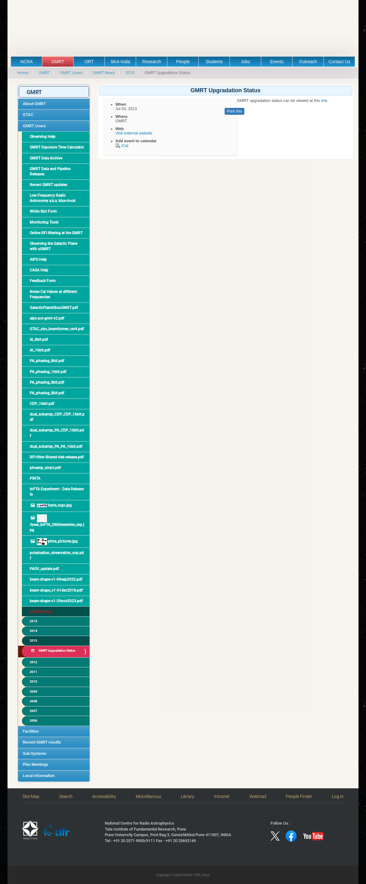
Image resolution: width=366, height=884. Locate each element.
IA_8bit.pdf (39, 339)
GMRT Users (71, 72)
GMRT (44, 72)
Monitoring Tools (44, 222)
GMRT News (104, 72)
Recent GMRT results (42, 742)
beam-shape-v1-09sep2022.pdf (56, 579)
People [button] (183, 61)
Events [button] (276, 61)
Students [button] (214, 61)
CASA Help (39, 270)
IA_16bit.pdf (40, 350)
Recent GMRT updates (48, 185)
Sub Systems (34, 753)
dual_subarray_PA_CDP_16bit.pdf (57, 433)
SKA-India (120, 61)
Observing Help (42, 136)
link (323, 101)
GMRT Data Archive (46, 158)
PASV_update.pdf (44, 569)
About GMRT (34, 103)
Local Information (38, 775)
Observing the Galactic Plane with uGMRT (53, 246)
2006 (33, 720)
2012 (33, 662)
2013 (129, 72)
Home (23, 72)
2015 (33, 621)
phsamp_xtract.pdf (45, 468)
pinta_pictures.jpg (57, 541)
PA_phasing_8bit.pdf (47, 361)
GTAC (28, 114)
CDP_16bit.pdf (42, 404)
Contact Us (339, 61)
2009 (33, 691)
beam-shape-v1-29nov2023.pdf (56, 601)
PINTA (35, 478)
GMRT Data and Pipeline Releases (50, 171)
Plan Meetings (35, 764)
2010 (33, 681)
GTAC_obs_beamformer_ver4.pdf (57, 329)
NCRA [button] (26, 61)
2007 (33, 711)
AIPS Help (38, 259)
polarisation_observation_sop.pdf (57, 555)
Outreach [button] (308, 61)
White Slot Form (43, 211)
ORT (89, 61)
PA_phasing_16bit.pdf (48, 372)
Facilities (31, 731)
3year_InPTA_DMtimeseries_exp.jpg (57, 523)
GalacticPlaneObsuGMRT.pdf (54, 308)
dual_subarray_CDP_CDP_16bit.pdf (57, 417)
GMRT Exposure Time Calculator (57, 147)
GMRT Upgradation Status (56, 650)
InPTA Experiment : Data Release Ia (57, 492)
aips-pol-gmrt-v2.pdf (47, 318)
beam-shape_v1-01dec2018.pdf (56, 590)
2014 (33, 631)
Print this (234, 111)
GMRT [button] (57, 61)
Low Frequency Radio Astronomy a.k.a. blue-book (52, 198)
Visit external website (133, 133)
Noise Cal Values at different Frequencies (53, 294)
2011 (33, 672)
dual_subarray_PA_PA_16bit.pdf (56, 446)
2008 (33, 701)
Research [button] (151, 61)
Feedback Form (42, 281)
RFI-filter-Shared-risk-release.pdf (57, 457)
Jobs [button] (245, 61)
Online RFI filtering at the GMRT (56, 233)
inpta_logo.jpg (54, 505)
